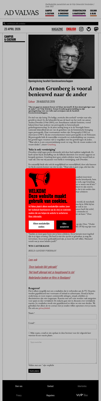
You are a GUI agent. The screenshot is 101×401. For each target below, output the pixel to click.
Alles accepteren (64, 225)
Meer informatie (35, 216)
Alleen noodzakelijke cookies (41, 225)
